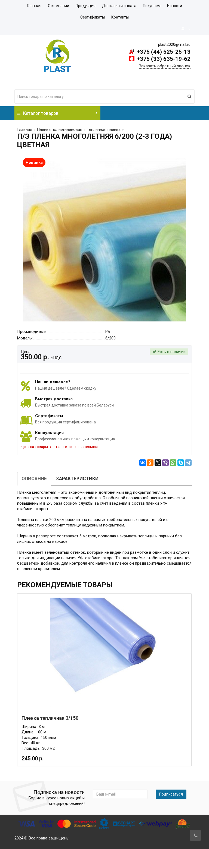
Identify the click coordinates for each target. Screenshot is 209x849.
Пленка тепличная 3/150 (49, 718)
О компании (58, 6)
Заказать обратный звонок (164, 66)
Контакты (120, 17)
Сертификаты (92, 17)
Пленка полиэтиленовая (59, 129)
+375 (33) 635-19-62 (163, 59)
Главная (34, 6)
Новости (174, 6)
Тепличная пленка (104, 129)
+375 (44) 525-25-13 (163, 52)
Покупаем (152, 6)
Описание (34, 478)
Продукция (86, 6)
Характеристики (77, 478)
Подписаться (171, 794)
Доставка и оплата (119, 6)
